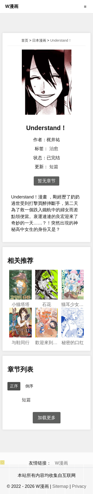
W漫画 (11, 6)
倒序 (29, 386)
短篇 (53, 166)
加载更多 (47, 417)
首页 (24, 40)
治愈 (53, 148)
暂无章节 (47, 180)
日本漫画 (39, 40)
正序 (14, 386)
